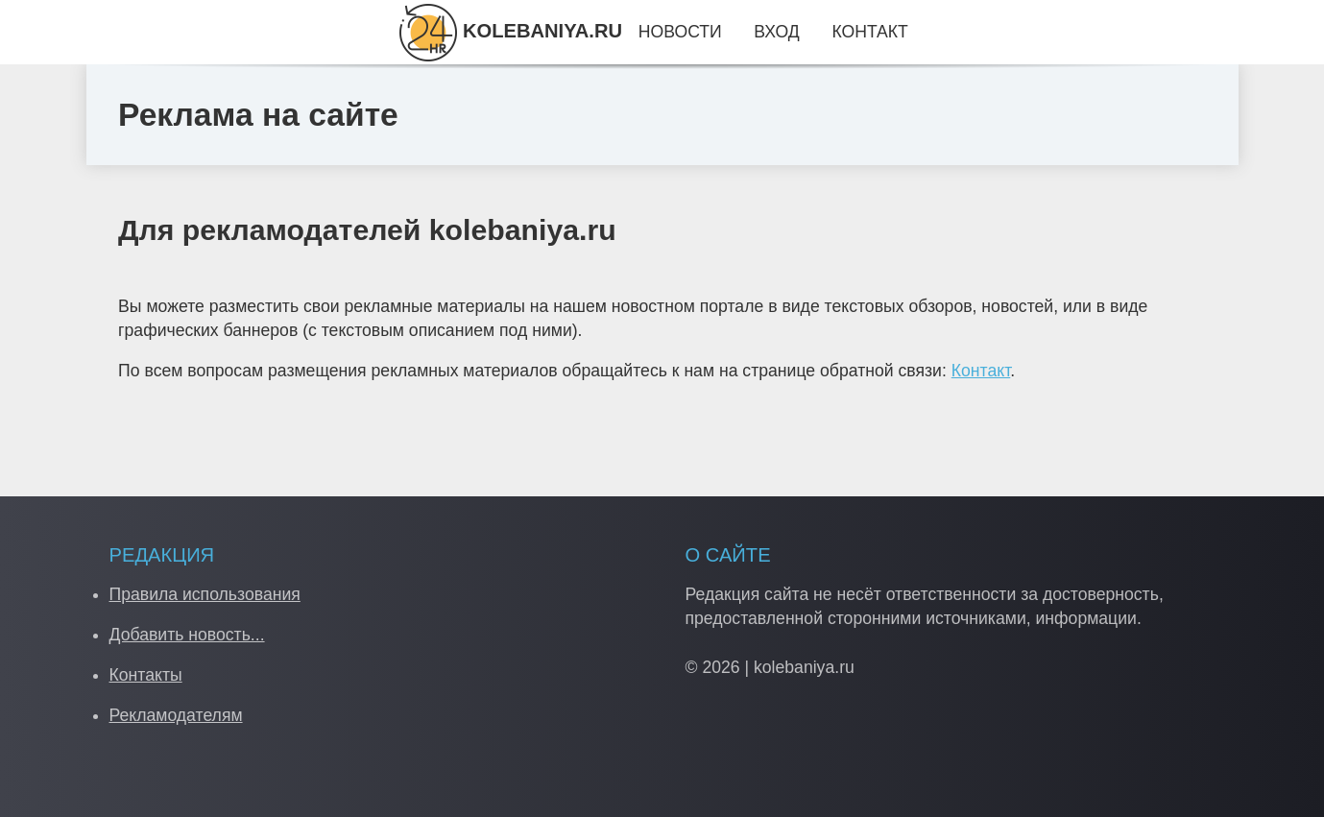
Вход (776, 31)
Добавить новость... (187, 634)
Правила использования (205, 594)
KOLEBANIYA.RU (510, 30)
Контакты (145, 675)
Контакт (981, 370)
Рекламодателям (176, 715)
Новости (680, 31)
